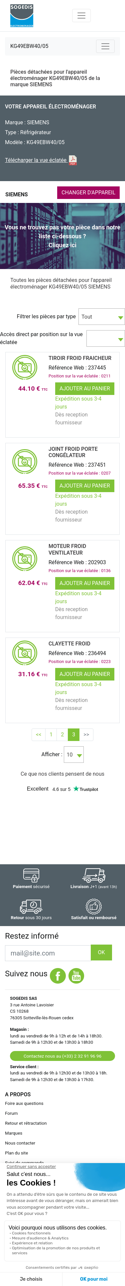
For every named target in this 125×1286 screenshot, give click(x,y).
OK (101, 952)
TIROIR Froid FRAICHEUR (80, 358)
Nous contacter (20, 1143)
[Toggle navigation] (81, 15)
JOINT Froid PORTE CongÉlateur (73, 452)
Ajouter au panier (85, 388)
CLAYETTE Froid (69, 644)
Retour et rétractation (26, 1123)
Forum (11, 1113)
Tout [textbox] (86, 317)
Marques (13, 1133)
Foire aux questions (24, 1103)
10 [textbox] (70, 755)
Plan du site (16, 1152)
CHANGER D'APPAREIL (88, 192)
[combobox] (101, 316)
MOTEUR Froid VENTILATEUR (67, 549)
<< (38, 734)
